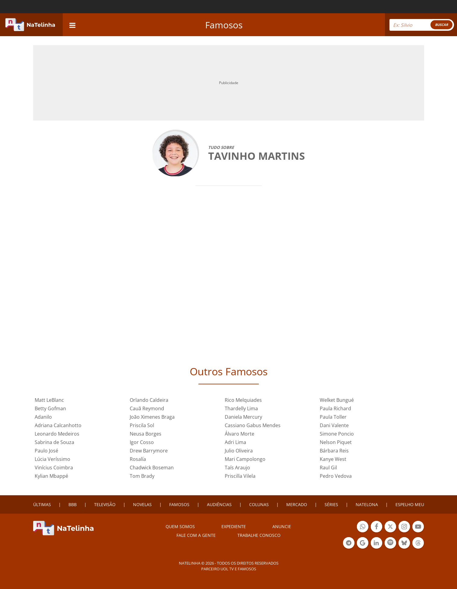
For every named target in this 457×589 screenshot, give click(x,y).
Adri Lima (235, 442)
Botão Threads (418, 544)
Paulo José (46, 450)
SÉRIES (331, 504)
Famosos (224, 25)
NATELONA (367, 504)
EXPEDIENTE (233, 526)
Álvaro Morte (239, 433)
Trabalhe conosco (259, 535)
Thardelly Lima (241, 408)
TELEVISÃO (105, 504)
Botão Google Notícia (362, 544)
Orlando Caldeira (149, 400)
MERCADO (296, 504)
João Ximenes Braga (152, 417)
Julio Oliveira (239, 450)
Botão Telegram (348, 544)
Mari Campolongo (245, 459)
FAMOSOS (179, 504)
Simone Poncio (337, 433)
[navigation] (72, 24)
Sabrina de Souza (54, 442)
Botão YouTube (418, 527)
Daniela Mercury (243, 417)
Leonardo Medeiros (57, 433)
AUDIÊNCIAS (219, 504)
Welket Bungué (337, 400)
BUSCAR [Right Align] (441, 24)
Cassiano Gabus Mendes (253, 425)
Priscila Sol (142, 425)
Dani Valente (334, 425)
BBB (72, 504)
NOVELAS (142, 504)
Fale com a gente (196, 535)
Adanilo (43, 417)
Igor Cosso (142, 442)
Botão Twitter (390, 527)
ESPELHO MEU (409, 504)
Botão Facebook (376, 527)
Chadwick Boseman (152, 467)
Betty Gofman (50, 408)
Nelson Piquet (336, 442)
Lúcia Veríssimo (52, 459)
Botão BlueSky (404, 544)
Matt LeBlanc (49, 400)
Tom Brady (142, 476)
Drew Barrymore (149, 450)
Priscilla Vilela (240, 476)
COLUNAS (259, 504)
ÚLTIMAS (42, 504)
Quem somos (180, 526)
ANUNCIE (281, 526)
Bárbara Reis (334, 450)
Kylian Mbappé (51, 476)
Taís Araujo (237, 467)
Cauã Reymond (147, 408)
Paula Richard (335, 408)
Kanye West (333, 459)
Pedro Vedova (336, 476)
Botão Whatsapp (362, 527)
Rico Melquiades (243, 400)
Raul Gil (328, 467)
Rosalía (138, 459)
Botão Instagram (404, 527)
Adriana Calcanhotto (58, 425)
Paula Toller (333, 417)
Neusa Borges (145, 433)
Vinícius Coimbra (54, 467)
